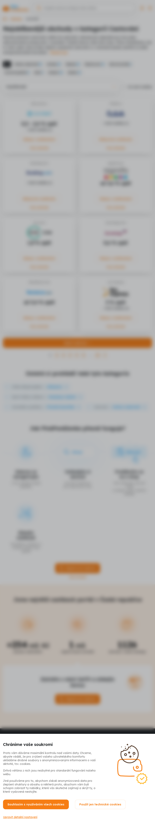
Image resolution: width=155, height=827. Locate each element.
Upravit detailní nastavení (20, 817)
